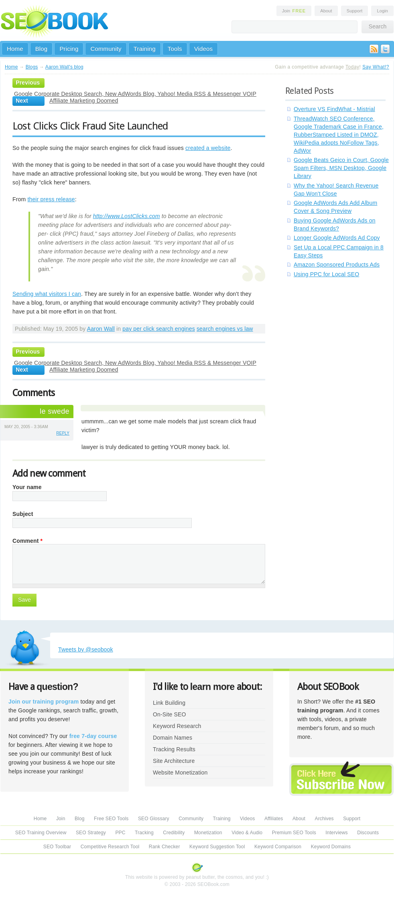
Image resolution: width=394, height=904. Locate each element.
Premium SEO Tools (294, 832)
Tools (175, 48)
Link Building (169, 703)
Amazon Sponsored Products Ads (337, 264)
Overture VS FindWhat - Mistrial (334, 109)
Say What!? (375, 67)
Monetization (208, 832)
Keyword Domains (331, 846)
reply (62, 433)
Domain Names (172, 737)
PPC (120, 832)
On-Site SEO (169, 714)
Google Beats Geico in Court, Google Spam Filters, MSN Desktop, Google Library (341, 168)
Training (145, 48)
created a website (208, 148)
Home (15, 48)
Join (294, 10)
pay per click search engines (158, 329)
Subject (22, 514)
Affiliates (273, 818)
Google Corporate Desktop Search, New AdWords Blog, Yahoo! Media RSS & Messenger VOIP (135, 94)
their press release (51, 199)
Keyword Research (177, 726)
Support (355, 10)
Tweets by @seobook (85, 649)
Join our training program (43, 701)
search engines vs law (225, 329)
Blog (41, 48)
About (326, 10)
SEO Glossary (153, 818)
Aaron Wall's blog (64, 67)
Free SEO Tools (111, 818)
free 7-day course (93, 736)
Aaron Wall (101, 329)
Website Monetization (180, 772)
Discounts (368, 832)
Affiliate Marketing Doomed (83, 100)
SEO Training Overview (41, 832)
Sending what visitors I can (46, 294)
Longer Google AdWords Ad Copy (337, 238)
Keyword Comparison (277, 846)
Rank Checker (164, 846)
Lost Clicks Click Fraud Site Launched (90, 126)
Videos (203, 48)
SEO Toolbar (57, 846)
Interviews (336, 832)
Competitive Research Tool (110, 846)
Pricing (68, 48)
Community (105, 48)
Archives (324, 818)
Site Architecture (174, 761)
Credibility (174, 832)
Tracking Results (174, 749)
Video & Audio (247, 832)
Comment (27, 541)
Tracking (144, 832)
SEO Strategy (91, 832)
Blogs (32, 67)
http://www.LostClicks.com (126, 216)
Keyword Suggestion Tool (217, 846)
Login (382, 10)
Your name (27, 487)
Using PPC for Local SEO (326, 274)
